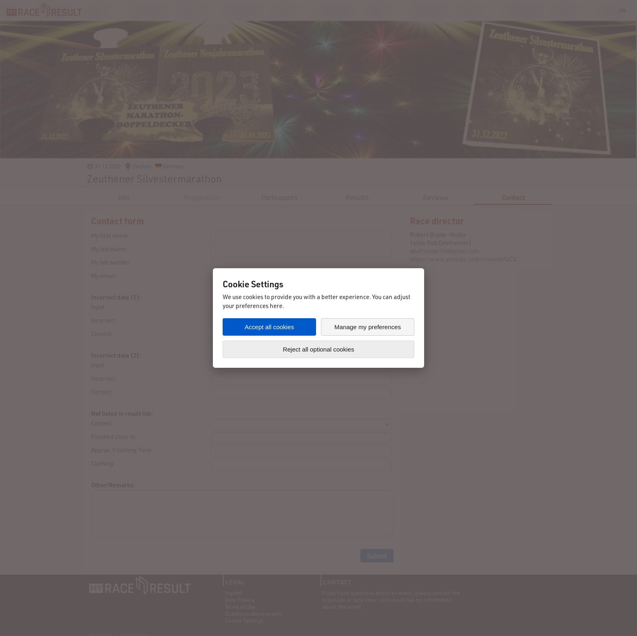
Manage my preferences (367, 326)
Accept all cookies (269, 326)
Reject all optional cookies (318, 349)
